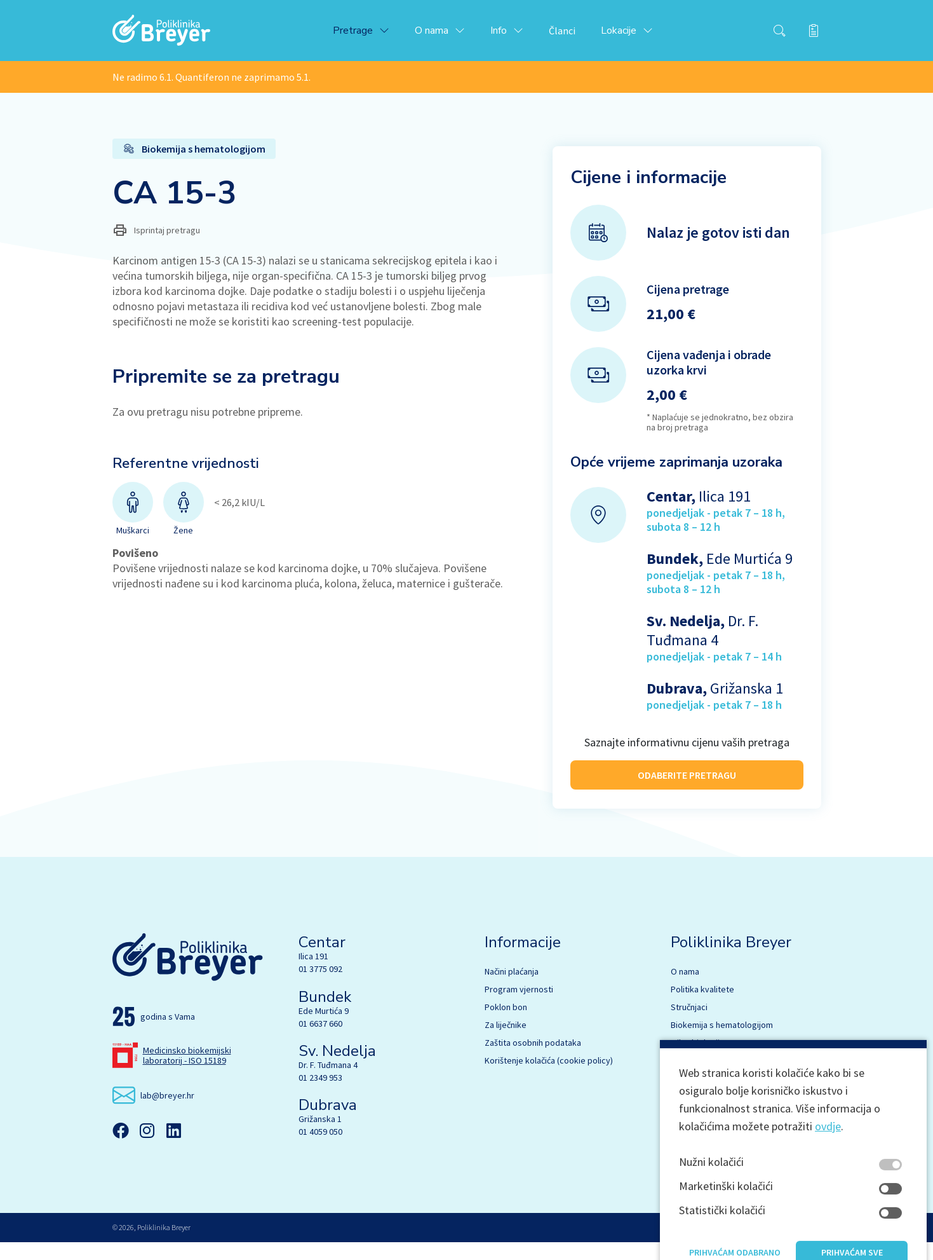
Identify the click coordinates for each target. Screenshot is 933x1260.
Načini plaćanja (512, 989)
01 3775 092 (320, 986)
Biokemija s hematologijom (722, 1042)
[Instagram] (147, 1148)
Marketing (690, 1131)
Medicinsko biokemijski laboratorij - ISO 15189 (187, 1072)
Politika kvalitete (702, 1007)
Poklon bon (506, 1025)
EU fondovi (691, 1149)
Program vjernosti (519, 1007)
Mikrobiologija (697, 1060)
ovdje (828, 1238)
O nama (685, 989)
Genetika (688, 1078)
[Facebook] (120, 1148)
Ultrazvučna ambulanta (713, 1114)
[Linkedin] (174, 1148)
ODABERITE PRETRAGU (687, 778)
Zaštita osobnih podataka (533, 1060)
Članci (572, 33)
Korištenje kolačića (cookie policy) (549, 1078)
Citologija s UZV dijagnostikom (728, 1096)
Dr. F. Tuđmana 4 (328, 1083)
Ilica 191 (313, 974)
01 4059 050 (320, 1149)
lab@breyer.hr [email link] (167, 1112)
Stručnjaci (689, 1025)
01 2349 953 (320, 1095)
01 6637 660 (320, 1040)
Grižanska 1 (320, 1137)
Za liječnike (506, 1042)
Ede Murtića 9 (324, 1028)
